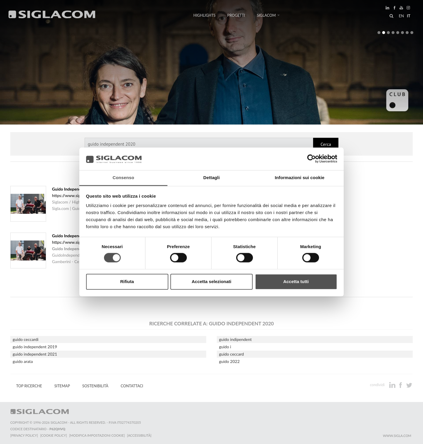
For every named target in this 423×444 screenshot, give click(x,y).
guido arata (23, 361)
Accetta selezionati (211, 281)
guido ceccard (231, 354)
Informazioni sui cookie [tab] (300, 177)
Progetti (236, 15)
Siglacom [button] (268, 15)
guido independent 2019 (35, 346)
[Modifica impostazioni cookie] (97, 435)
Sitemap (62, 386)
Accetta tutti (296, 281)
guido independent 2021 (35, 354)
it (408, 16)
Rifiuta (127, 281)
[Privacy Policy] (24, 435)
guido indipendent (235, 339)
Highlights (204, 15)
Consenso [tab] (123, 177)
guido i (225, 346)
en (401, 16)
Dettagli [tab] (211, 177)
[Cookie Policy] (53, 435)
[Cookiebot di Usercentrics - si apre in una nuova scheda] (311, 158)
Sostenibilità (95, 386)
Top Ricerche (29, 386)
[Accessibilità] (139, 435)
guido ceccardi (25, 339)
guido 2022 (229, 361)
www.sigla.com (397, 436)
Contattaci (132, 386)
